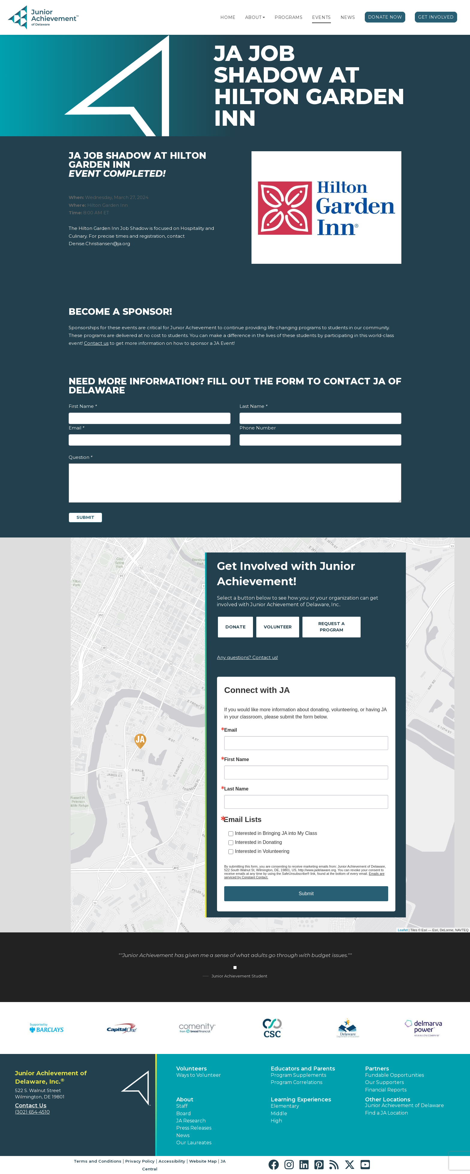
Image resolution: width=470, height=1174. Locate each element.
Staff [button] (182, 1106)
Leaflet (403, 930)
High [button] (276, 1121)
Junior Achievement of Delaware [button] (404, 1105)
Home (227, 17)
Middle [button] (279, 1113)
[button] (264, 17)
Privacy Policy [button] (140, 1161)
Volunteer (278, 627)
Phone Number (257, 428)
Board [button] (183, 1113)
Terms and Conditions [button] (97, 1161)
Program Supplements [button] (298, 1075)
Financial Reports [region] (385, 1090)
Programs (288, 17)
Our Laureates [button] (193, 1142)
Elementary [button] (285, 1106)
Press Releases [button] (193, 1128)
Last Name (253, 406)
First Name (83, 406)
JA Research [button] (191, 1121)
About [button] (184, 1099)
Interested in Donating (258, 842)
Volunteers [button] (191, 1068)
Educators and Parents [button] (303, 1068)
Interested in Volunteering (262, 851)
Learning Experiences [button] (301, 1099)
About (253, 17)
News (348, 17)
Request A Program (331, 627)
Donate (235, 627)
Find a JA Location (386, 1113)
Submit (306, 893)
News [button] (182, 1135)
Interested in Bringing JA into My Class (276, 833)
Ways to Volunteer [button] (198, 1075)
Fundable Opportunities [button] (394, 1075)
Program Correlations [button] (296, 1082)
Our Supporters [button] (384, 1082)
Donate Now (385, 17)
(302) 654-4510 (32, 1112)
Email (76, 428)
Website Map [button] (203, 1161)
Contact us (96, 343)
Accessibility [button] (172, 1161)
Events (321, 17)
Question (80, 457)
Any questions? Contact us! (247, 657)
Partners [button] (377, 1068)
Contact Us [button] (30, 1105)
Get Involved (436, 17)
